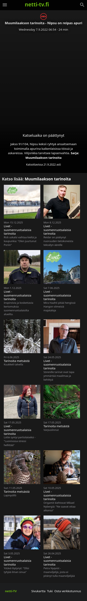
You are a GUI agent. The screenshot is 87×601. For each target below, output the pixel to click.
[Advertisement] (43, 79)
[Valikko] (5, 5)
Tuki (50, 591)
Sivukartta (38, 591)
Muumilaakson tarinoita (44, 158)
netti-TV (11, 591)
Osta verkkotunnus (67, 591)
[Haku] (82, 5)
